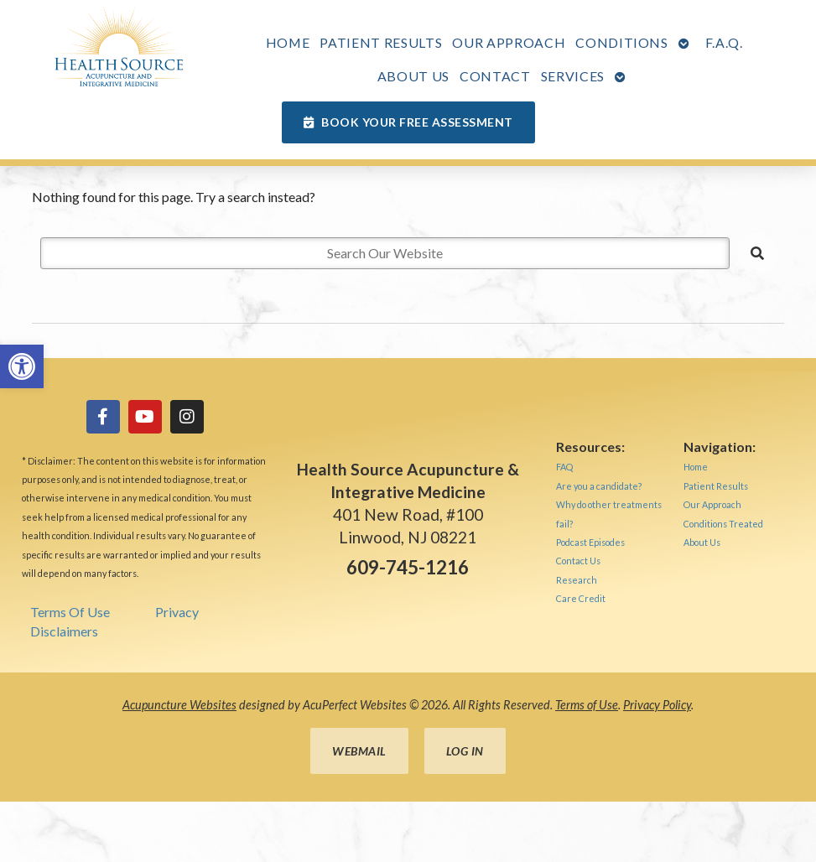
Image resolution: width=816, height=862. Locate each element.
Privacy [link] (177, 612)
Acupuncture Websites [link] (179, 705)
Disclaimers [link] (64, 631)
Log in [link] (465, 751)
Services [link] (573, 76)
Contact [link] (495, 76)
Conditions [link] (621, 42)
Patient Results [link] (381, 42)
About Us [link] (413, 76)
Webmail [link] (359, 751)
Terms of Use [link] (586, 705)
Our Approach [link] (508, 42)
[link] (22, 366)
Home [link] (288, 42)
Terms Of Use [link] (70, 612)
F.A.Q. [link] (724, 42)
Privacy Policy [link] (657, 705)
